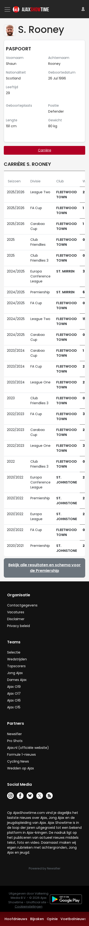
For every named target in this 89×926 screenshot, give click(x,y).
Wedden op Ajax (20, 768)
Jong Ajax (15, 673)
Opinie (52, 919)
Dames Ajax (17, 679)
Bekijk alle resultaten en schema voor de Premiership (44, 567)
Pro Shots (15, 740)
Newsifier (14, 734)
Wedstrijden (17, 659)
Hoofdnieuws (16, 919)
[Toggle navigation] (8, 9)
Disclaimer (15, 619)
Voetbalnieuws (73, 919)
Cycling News (18, 761)
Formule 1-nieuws (21, 754)
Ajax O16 (14, 700)
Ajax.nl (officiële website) (28, 747)
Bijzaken (37, 919)
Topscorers (16, 666)
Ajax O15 (13, 707)
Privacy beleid (18, 625)
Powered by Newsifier (44, 868)
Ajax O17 (14, 693)
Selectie (13, 652)
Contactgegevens (22, 605)
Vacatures (15, 612)
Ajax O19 (14, 686)
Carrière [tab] (44, 150)
